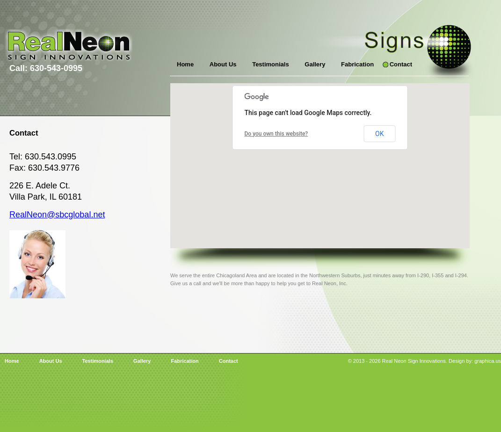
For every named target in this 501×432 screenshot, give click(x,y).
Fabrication (357, 64)
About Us (223, 64)
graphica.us (487, 361)
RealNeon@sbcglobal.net (57, 214)
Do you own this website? (276, 133)
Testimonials (270, 64)
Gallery (315, 64)
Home (185, 64)
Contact (401, 64)
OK (379, 133)
